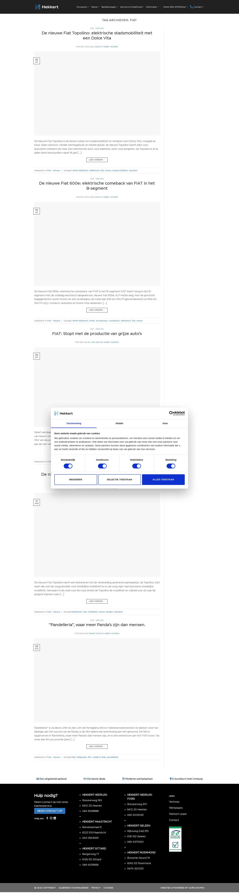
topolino (133, 170)
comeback (114, 320)
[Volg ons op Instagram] (51, 818)
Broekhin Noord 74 (138, 857)
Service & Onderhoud (132, 6)
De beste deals (96, 778)
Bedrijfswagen (110, 6)
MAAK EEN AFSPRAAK (175, 6)
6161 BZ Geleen (136, 836)
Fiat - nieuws (97, 28)
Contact (197, 6)
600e (92, 320)
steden (109, 612)
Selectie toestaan (119, 479)
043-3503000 (90, 837)
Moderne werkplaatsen (139, 778)
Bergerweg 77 (90, 854)
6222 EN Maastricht (94, 832)
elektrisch (95, 170)
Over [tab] (165, 423)
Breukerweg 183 (92, 800)
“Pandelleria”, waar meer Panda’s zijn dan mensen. (97, 624)
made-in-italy (99, 757)
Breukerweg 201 (137, 804)
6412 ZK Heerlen (92, 805)
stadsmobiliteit (120, 170)
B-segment (102, 320)
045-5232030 (135, 814)
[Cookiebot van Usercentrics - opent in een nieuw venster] (171, 413)
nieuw (108, 170)
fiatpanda (81, 757)
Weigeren (75, 479)
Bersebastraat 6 (92, 827)
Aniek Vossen (110, 47)
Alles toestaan (163, 479)
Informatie (152, 6)
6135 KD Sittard (91, 859)
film (89, 757)
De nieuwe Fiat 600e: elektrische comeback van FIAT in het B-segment (97, 186)
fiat (102, 170)
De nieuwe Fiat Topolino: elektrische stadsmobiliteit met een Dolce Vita (97, 35)
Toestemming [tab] (73, 423)
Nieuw (95, 6)
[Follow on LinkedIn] (55, 818)
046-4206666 (90, 864)
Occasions (83, 6)
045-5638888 (90, 810)
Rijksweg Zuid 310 (138, 830)
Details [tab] (119, 423)
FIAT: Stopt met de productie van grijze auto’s (97, 333)
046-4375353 (135, 841)
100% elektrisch (80, 170)
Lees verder (97, 159)
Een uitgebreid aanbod (52, 778)
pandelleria (112, 757)
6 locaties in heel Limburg (187, 778)
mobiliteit (93, 612)
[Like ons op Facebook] (47, 818)
